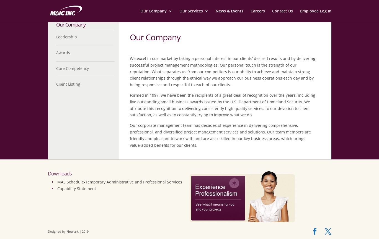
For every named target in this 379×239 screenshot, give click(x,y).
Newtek (72, 231)
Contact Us (282, 11)
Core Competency (72, 68)
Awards (63, 52)
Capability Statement (76, 188)
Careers (258, 11)
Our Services (191, 11)
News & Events (229, 11)
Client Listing (68, 84)
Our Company (153, 11)
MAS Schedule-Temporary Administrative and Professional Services (119, 182)
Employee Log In (315, 11)
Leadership (66, 37)
